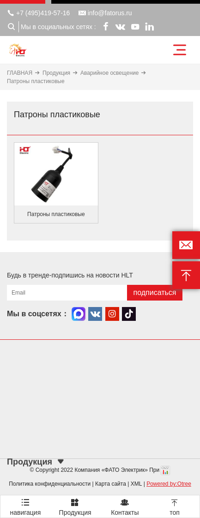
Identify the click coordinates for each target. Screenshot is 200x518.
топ (175, 505)
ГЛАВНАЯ (19, 73)
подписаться (154, 292)
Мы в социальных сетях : (58, 26)
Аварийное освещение (109, 73)
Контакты (125, 505)
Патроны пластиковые (36, 81)
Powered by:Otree (168, 484)
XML (136, 484)
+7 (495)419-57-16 (38, 13)
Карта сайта (110, 484)
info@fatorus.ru (105, 13)
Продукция (56, 73)
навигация (25, 505)
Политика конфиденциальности (50, 484)
